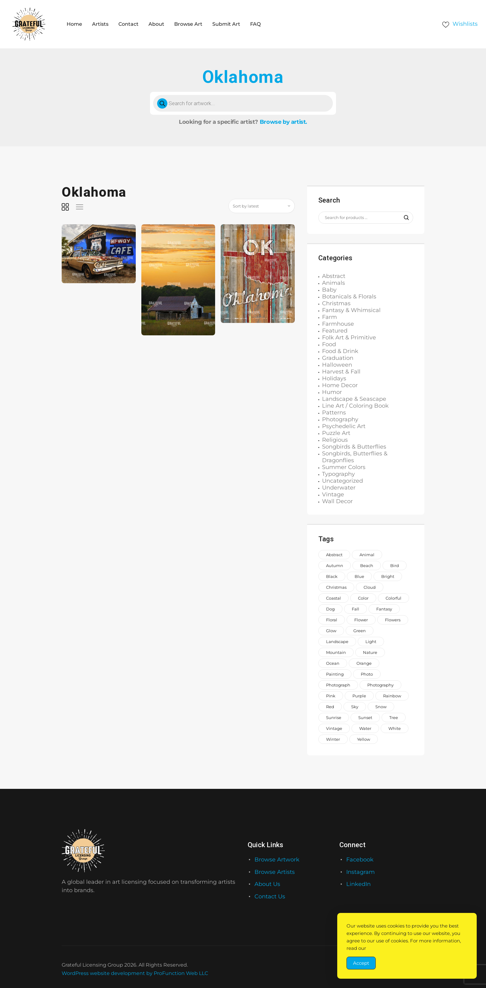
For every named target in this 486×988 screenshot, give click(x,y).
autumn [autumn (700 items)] (334, 565)
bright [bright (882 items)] (387, 576)
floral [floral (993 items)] (331, 619)
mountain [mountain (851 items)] (336, 652)
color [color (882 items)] (363, 598)
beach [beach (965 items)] (366, 565)
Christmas (336, 303)
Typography (338, 474)
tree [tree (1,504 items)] (393, 717)
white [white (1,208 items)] (394, 728)
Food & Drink (340, 351)
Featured (334, 330)
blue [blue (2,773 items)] (359, 576)
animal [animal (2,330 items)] (367, 554)
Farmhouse (338, 323)
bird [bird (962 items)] (394, 565)
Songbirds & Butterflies (354, 446)
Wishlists (465, 23)
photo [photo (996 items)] (367, 674)
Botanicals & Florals (349, 296)
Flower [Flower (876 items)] (361, 619)
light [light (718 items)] (370, 641)
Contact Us (269, 896)
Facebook (359, 859)
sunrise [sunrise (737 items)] (333, 717)
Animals (333, 282)
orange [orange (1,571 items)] (364, 663)
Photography (340, 419)
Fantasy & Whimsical (351, 310)
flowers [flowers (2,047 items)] (392, 619)
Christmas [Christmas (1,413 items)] (336, 587)
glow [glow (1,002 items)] (331, 630)
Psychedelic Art (343, 426)
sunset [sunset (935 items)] (365, 717)
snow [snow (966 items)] (381, 706)
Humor (332, 392)
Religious (335, 439)
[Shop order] (261, 206)
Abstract (333, 276)
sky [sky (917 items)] (354, 706)
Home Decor (340, 385)
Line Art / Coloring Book (355, 405)
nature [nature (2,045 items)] (370, 652)
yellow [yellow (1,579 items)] (363, 739)
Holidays (334, 378)
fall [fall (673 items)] (355, 608)
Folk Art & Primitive (349, 337)
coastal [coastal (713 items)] (333, 598)
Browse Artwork (276, 859)
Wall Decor (337, 501)
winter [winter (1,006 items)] (333, 739)
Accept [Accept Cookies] (361, 963)
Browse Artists (274, 872)
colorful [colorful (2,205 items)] (393, 598)
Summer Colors (343, 467)
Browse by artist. (283, 121)
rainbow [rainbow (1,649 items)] (392, 695)
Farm (329, 317)
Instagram (360, 872)
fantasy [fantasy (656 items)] (384, 608)
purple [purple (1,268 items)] (359, 695)
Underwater (339, 487)
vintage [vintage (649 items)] (334, 728)
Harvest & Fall (341, 371)
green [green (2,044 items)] (359, 630)
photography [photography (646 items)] (380, 684)
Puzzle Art (336, 433)
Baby (329, 289)
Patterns (334, 412)
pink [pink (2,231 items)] (330, 695)
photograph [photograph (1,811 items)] (338, 684)
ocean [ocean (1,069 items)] (332, 663)
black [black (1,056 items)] (332, 576)
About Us (267, 884)
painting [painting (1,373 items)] (335, 674)
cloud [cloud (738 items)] (370, 587)
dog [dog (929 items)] (330, 608)
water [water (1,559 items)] (365, 728)
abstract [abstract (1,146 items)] (334, 554)
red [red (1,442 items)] (330, 706)
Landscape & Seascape (354, 399)
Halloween (337, 364)
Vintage (333, 494)
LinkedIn (358, 884)
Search (403, 218)
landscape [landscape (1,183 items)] (337, 641)
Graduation (337, 358)
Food (329, 344)
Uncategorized (342, 480)
